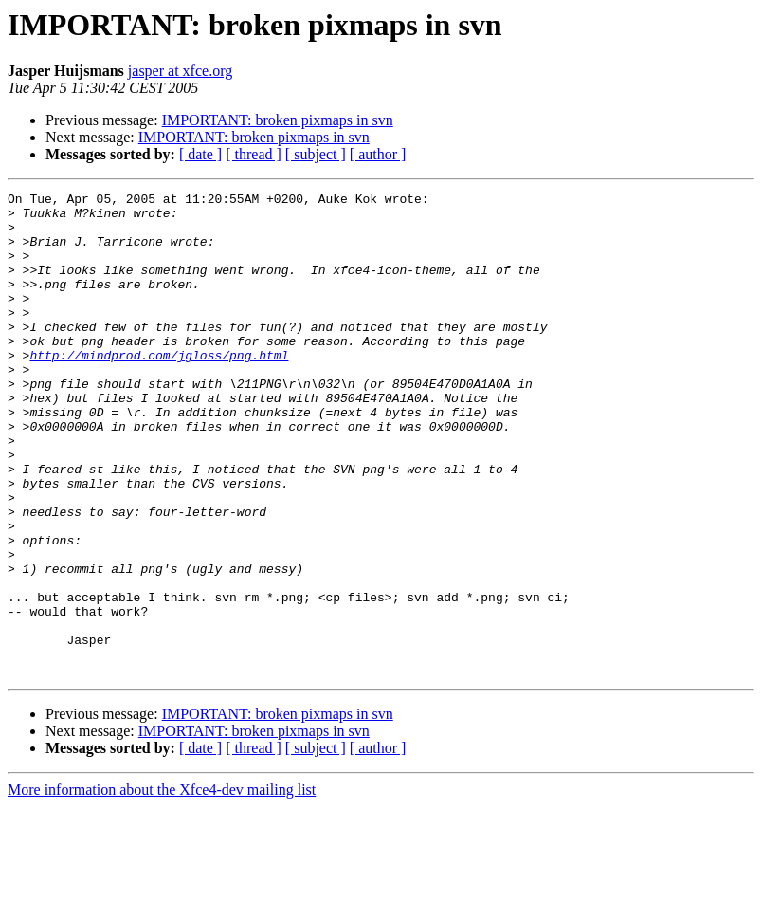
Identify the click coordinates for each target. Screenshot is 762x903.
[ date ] (200, 154)
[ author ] (378, 154)
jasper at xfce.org (180, 71)
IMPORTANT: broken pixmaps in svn (277, 120)
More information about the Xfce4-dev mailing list (162, 886)
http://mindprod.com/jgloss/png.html (158, 388)
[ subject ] (315, 154)
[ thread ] (253, 154)
